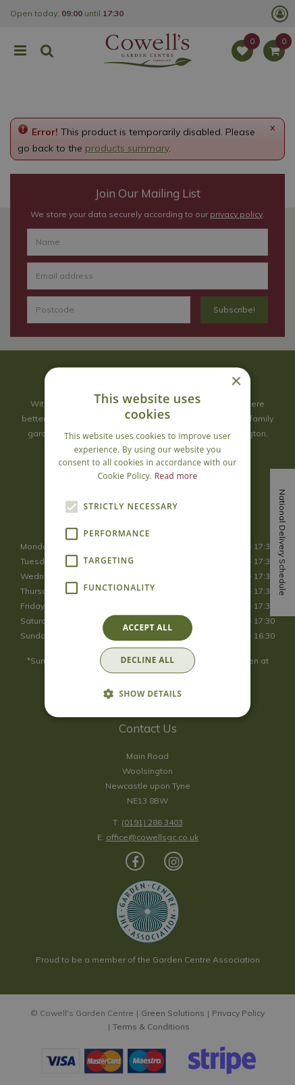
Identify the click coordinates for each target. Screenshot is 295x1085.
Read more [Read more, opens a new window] (176, 476)
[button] (147, 694)
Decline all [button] (148, 660)
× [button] (235, 382)
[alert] (147, 542)
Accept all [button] (148, 627)
